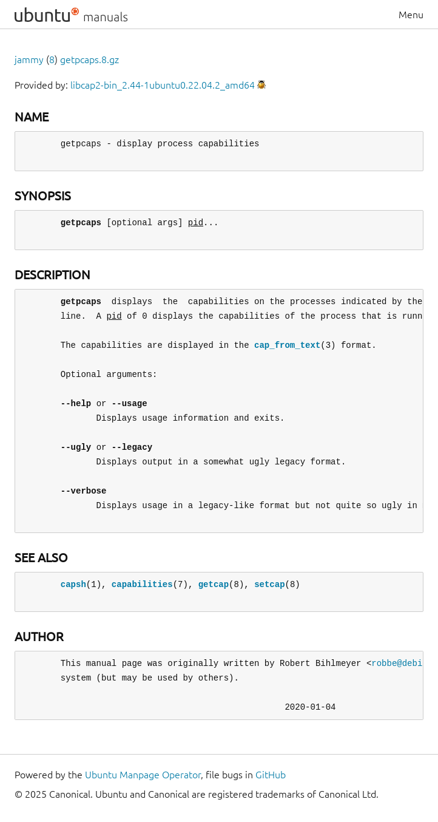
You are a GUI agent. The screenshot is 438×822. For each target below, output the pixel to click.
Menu (411, 14)
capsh (73, 584)
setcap (269, 584)
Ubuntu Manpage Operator (143, 774)
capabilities (142, 584)
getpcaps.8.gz (89, 59)
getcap (213, 584)
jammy (29, 59)
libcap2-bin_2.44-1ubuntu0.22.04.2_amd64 (162, 85)
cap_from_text (287, 345)
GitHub (270, 774)
